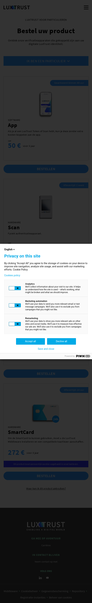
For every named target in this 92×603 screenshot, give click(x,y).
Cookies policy (12, 275)
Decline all (61, 341)
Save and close (46, 348)
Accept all (30, 341)
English (9, 249)
